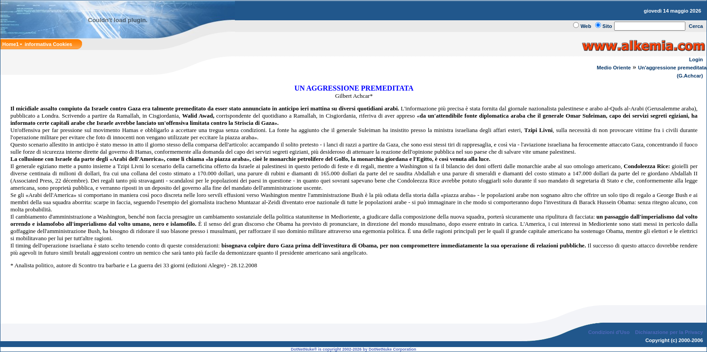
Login (696, 59)
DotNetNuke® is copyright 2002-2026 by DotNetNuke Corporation (353, 349)
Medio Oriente (614, 67)
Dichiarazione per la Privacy (669, 332)
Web (585, 26)
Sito (607, 26)
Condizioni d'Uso (608, 332)
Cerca (696, 26)
